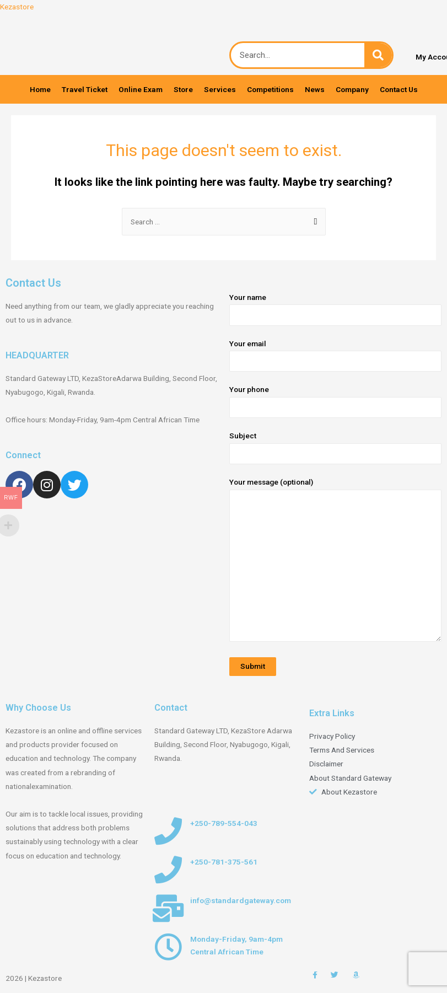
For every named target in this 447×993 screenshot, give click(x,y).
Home (40, 89)
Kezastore (17, 6)
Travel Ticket (84, 89)
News (315, 89)
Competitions (270, 89)
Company (352, 89)
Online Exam (141, 89)
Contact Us (399, 89)
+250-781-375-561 (223, 861)
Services (220, 89)
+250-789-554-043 (223, 823)
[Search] (378, 55)
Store (183, 89)
